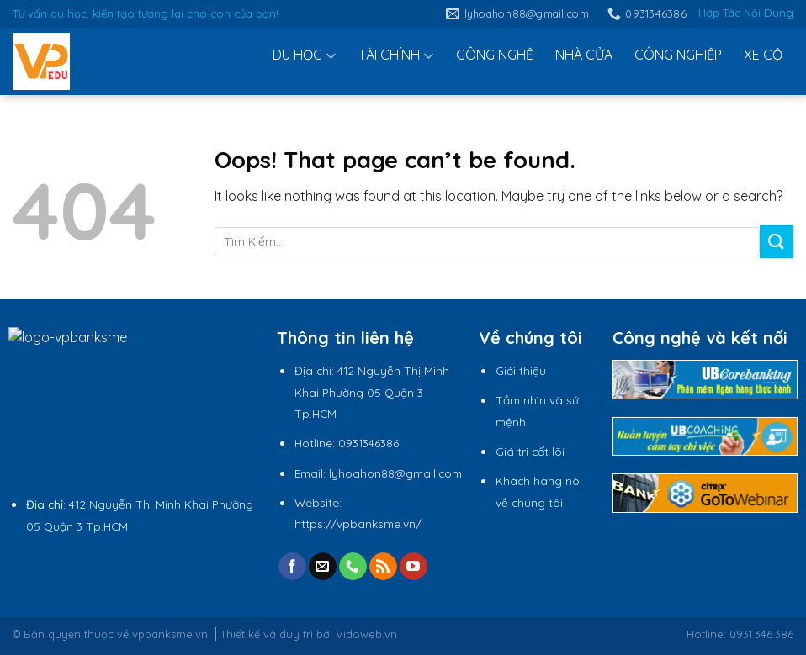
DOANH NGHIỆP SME (693, 108)
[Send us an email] (323, 566)
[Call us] (353, 566)
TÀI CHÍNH (396, 55)
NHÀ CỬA (583, 54)
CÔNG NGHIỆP (678, 54)
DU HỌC (305, 55)
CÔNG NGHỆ (494, 54)
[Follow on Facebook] (292, 566)
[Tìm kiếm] (785, 108)
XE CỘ (763, 54)
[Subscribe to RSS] (383, 566)
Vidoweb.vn (366, 634)
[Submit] (776, 241)
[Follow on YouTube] (413, 566)
